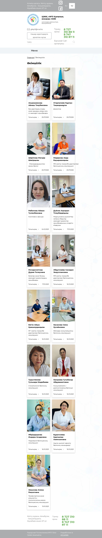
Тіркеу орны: (64, 33)
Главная (30, 57)
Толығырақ (32, 117)
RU (66, 6)
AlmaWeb (64, 535)
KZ (72, 6)
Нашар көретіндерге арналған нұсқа (39, 35)
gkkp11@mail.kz (37, 29)
